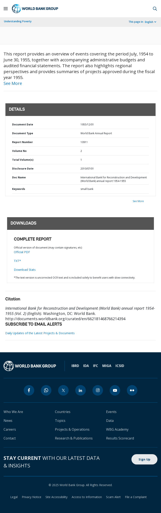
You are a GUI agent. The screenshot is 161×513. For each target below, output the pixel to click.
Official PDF (22, 252)
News (8, 420)
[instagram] (97, 390)
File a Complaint (136, 497)
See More (13, 83)
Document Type (22, 133)
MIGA (106, 365)
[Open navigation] (6, 8)
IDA (86, 365)
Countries (62, 411)
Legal (14, 497)
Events (111, 411)
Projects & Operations (72, 429)
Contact (10, 438)
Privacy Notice (31, 497)
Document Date (22, 124)
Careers (10, 429)
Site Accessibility (56, 497)
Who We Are (13, 411)
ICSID (120, 365)
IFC (95, 365)
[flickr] (132, 390)
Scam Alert (113, 497)
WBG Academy (117, 429)
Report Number (22, 142)
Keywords (18, 189)
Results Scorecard (120, 438)
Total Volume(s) (22, 160)
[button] (154, 8)
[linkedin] (80, 390)
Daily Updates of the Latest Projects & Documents (40, 333)
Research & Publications (74, 438)
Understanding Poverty (17, 21)
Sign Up (144, 459)
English (149, 22)
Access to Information (87, 497)
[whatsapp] (46, 390)
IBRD (75, 365)
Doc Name (19, 177)
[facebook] (29, 390)
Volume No (19, 151)
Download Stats (25, 270)
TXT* (17, 261)
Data (110, 420)
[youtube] (115, 390)
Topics (60, 420)
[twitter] (63, 390)
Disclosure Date (23, 168)
